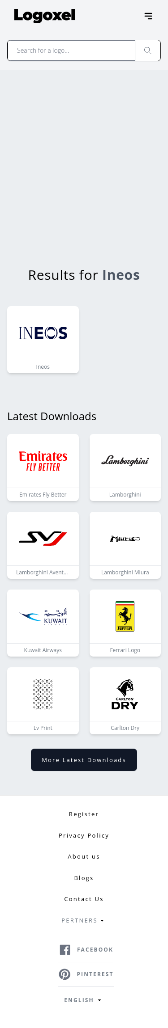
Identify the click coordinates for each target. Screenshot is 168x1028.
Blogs (84, 878)
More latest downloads (84, 760)
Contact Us (84, 899)
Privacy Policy (84, 835)
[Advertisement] (84, 158)
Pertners (84, 920)
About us (84, 856)
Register (84, 814)
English (83, 1000)
